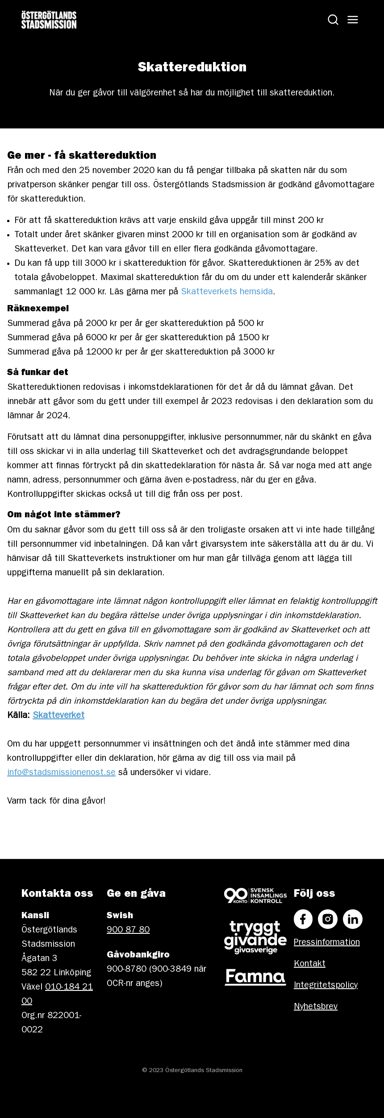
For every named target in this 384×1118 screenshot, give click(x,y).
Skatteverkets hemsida (227, 292)
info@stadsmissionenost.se (61, 773)
